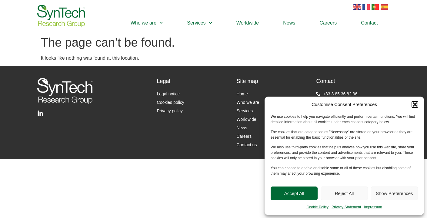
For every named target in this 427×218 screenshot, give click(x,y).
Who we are (147, 23)
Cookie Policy (317, 207)
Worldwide (247, 22)
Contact (369, 22)
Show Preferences (394, 193)
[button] (415, 104)
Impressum (373, 207)
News (289, 22)
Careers (328, 22)
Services (199, 23)
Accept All (294, 193)
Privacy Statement (346, 207)
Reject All (344, 193)
